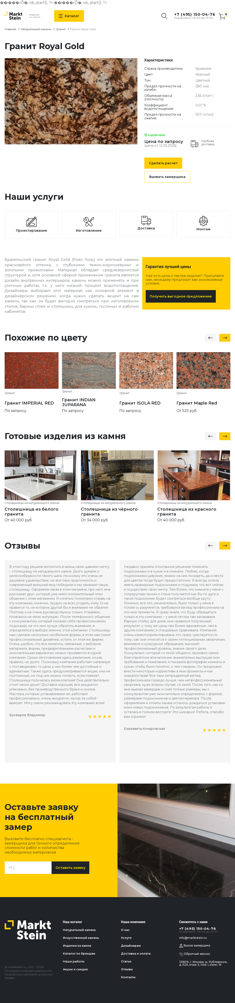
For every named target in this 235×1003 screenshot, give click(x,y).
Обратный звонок (194, 954)
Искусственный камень (81, 938)
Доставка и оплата (136, 953)
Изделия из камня (77, 945)
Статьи (126, 961)
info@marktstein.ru (193, 938)
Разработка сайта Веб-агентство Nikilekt (29, 976)
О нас (125, 930)
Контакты (128, 977)
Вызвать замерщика (167, 177)
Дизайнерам (131, 945)
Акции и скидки (75, 969)
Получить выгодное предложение (181, 296)
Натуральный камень (36, 29)
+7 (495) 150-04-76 (194, 14)
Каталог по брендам (79, 953)
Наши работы (73, 961)
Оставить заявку (70, 868)
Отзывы (127, 969)
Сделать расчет (163, 163)
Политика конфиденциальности (28, 970)
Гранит (61, 29)
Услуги (126, 938)
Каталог (69, 16)
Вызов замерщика (194, 946)
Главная (10, 29)
